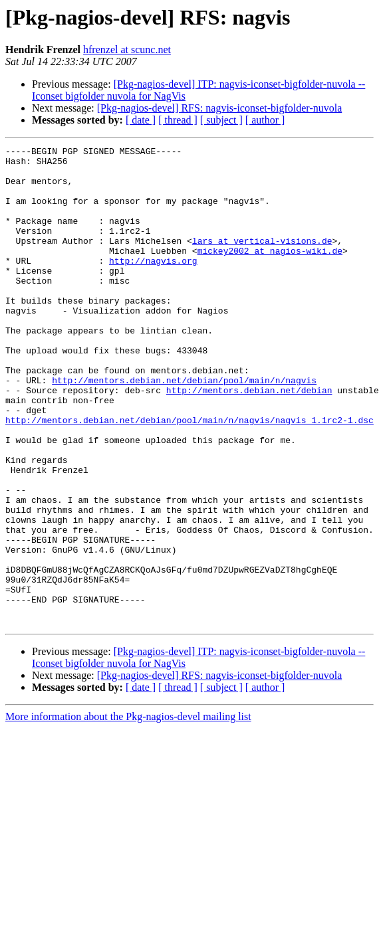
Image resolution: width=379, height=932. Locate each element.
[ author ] (265, 120)
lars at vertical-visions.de (262, 260)
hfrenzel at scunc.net (127, 49)
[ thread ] (177, 120)
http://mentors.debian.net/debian (249, 440)
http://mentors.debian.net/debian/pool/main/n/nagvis (184, 428)
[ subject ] (221, 120)
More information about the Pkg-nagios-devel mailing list (128, 812)
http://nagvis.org (153, 284)
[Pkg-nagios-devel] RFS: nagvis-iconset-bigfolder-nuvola (219, 108)
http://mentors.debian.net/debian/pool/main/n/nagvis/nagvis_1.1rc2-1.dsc (189, 476)
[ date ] (141, 120)
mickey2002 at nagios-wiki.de (269, 272)
